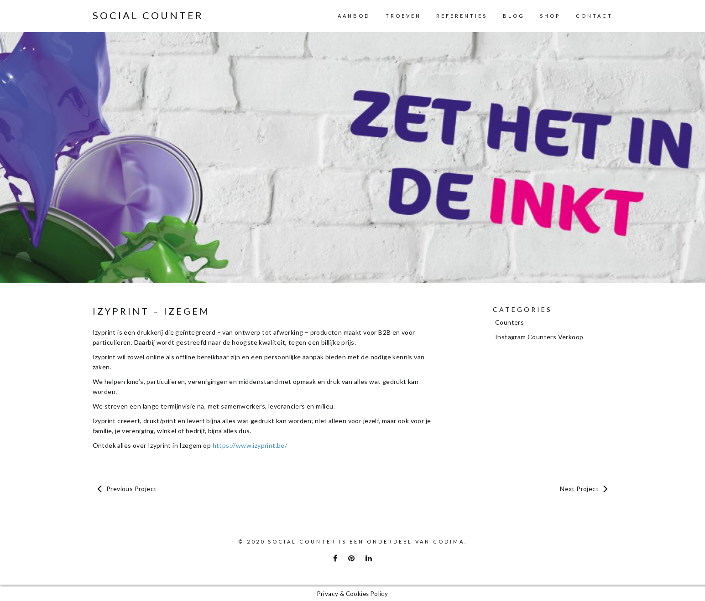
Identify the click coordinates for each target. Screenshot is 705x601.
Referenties (461, 16)
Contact (594, 16)
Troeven (403, 16)
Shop (550, 16)
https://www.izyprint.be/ (250, 445)
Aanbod (354, 16)
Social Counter (148, 15)
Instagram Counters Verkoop (539, 337)
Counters (509, 322)
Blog (514, 16)
